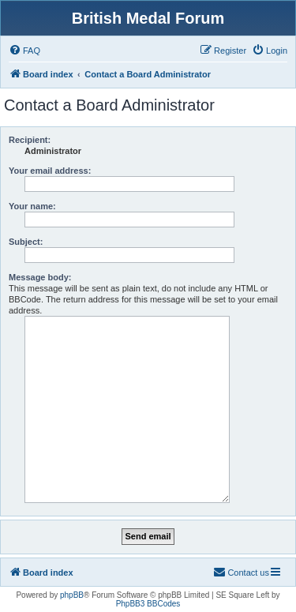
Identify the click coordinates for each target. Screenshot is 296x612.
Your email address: (50, 170)
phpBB (72, 595)
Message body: (40, 277)
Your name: (32, 206)
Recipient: (30, 140)
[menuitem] (24, 50)
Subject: (26, 241)
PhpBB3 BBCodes (148, 603)
